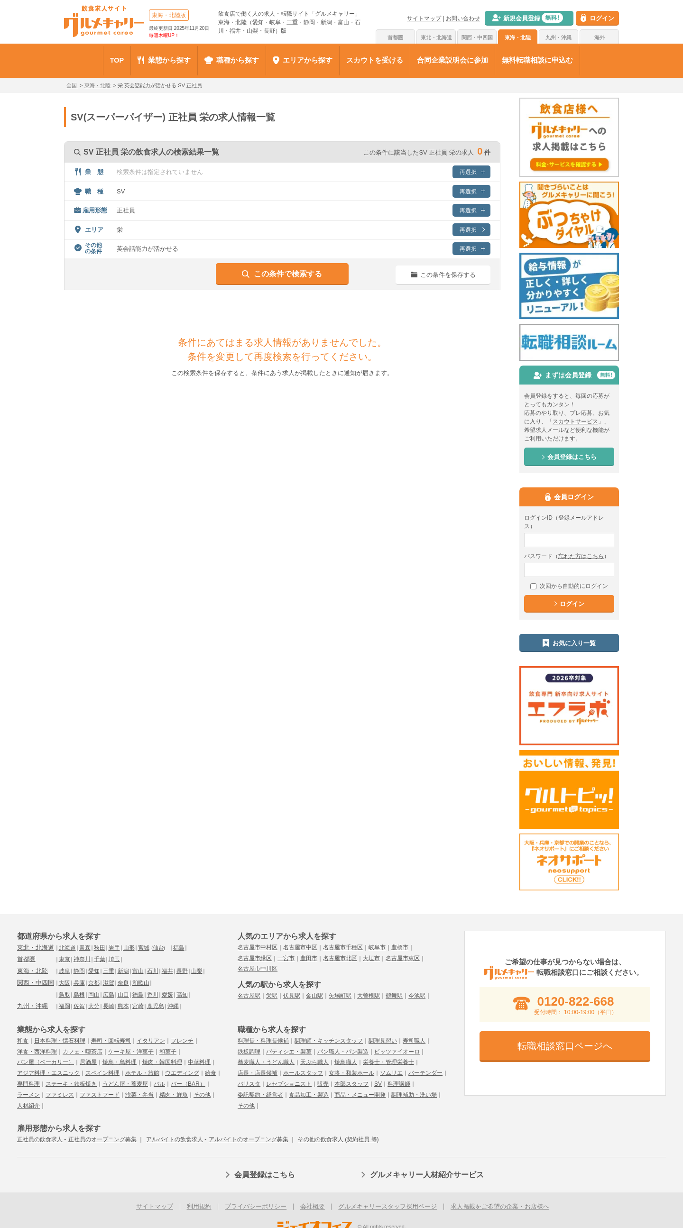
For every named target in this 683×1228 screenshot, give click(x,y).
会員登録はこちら (264, 1175)
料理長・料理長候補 (263, 1040)
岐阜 (64, 971)
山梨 (197, 971)
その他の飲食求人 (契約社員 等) (338, 1139)
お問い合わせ (463, 18)
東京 (64, 959)
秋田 (99, 947)
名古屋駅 (249, 995)
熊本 (123, 1006)
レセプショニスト (289, 1084)
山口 (123, 994)
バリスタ (249, 1084)
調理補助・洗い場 (414, 1094)
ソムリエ (391, 1073)
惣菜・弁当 (139, 1094)
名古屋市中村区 (257, 947)
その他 (202, 1094)
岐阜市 (377, 947)
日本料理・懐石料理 (59, 1040)
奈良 (123, 983)
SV (378, 1084)
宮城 (143, 947)
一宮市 (286, 958)
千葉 (99, 959)
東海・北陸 (518, 37)
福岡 (64, 1006)
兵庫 (79, 983)
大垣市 (371, 958)
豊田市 (308, 958)
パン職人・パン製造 (343, 1051)
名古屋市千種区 (343, 947)
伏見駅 (291, 995)
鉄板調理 (249, 1051)
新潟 (123, 971)
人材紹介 (28, 1105)
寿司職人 (414, 1040)
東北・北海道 (436, 37)
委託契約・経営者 (260, 1094)
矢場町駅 (340, 995)
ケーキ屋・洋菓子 (131, 1051)
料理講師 (399, 1084)
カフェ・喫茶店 (82, 1051)
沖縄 (173, 1006)
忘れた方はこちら (581, 556)
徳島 (138, 994)
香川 (152, 994)
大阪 (64, 983)
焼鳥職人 (345, 1062)
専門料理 (28, 1084)
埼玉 (114, 959)
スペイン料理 (102, 1073)
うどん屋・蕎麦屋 (125, 1084)
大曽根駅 (368, 995)
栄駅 (271, 995)
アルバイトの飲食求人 (174, 1139)
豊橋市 (399, 947)
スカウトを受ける (374, 60)
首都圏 (395, 37)
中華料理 (199, 1062)
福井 (167, 971)
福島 (179, 947)
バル (159, 1084)
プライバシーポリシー (255, 1206)
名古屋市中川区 (257, 968)
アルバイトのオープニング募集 (248, 1139)
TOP (117, 60)
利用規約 (199, 1206)
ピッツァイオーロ (397, 1051)
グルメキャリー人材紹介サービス (427, 1175)
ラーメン (28, 1094)
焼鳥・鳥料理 (119, 1062)
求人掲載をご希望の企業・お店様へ (500, 1206)
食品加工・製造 (309, 1094)
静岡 (79, 971)
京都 (94, 983)
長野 (182, 971)
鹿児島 (155, 1006)
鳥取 (64, 994)
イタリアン (151, 1040)
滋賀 (108, 983)
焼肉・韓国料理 (162, 1062)
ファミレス (60, 1094)
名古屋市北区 (340, 958)
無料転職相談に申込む (537, 60)
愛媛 (167, 994)
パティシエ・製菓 (289, 1051)
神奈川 (82, 959)
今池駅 (416, 995)
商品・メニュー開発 (360, 1094)
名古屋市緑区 (255, 958)
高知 (182, 994)
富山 (138, 971)
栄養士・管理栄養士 (388, 1062)
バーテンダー (425, 1073)
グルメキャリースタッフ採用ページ (387, 1206)
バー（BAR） (188, 1084)
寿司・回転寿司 (111, 1040)
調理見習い (383, 1040)
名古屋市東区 (403, 958)
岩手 (114, 947)
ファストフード (100, 1094)
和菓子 (167, 1051)
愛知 (94, 971)
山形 (129, 947)
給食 (210, 1073)
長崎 (108, 1006)
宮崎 (138, 1006)
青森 (85, 947)
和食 (22, 1040)
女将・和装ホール (351, 1073)
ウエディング (182, 1073)
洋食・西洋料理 (37, 1051)
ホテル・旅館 (142, 1073)
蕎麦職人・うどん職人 (266, 1062)
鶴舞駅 (394, 995)
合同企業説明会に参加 (452, 60)
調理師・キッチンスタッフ (329, 1040)
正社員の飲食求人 (40, 1139)
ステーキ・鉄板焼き (71, 1084)
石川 (152, 971)
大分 (94, 1006)
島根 (79, 994)
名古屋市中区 (300, 947)
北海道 (67, 947)
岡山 (94, 994)
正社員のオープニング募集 (102, 1139)
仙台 (158, 947)
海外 (599, 37)
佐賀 (79, 1006)
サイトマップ (424, 18)
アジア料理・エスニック (48, 1073)
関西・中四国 (477, 37)
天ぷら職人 (314, 1062)
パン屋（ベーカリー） (45, 1062)
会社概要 (312, 1206)
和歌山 (140, 983)
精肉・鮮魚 (173, 1094)
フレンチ (182, 1040)
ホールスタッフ (303, 1073)
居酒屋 (88, 1062)
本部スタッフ (351, 1084)
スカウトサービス (575, 421)
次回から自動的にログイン (569, 586)
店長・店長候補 (257, 1073)
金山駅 (314, 995)
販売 (323, 1084)
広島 (108, 994)
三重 (108, 971)
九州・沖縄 (558, 37)
